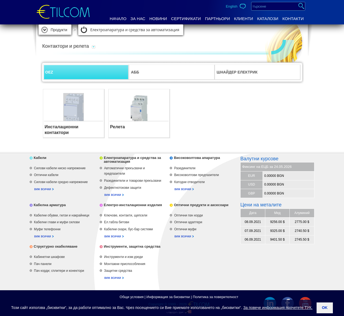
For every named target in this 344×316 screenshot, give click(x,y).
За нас (138, 18)
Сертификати (186, 18)
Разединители (184, 168)
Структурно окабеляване (55, 246)
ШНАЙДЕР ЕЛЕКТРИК (237, 72)
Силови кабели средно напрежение (61, 182)
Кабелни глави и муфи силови (57, 222)
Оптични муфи (185, 229)
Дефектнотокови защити (122, 188)
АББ (135, 72)
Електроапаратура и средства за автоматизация (134, 29)
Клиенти (243, 18)
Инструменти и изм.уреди (123, 257)
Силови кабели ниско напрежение (60, 168)
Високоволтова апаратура (197, 158)
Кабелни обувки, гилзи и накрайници (61, 215)
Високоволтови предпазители (196, 175)
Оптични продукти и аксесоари (201, 205)
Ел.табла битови (116, 222)
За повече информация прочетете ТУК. (278, 307)
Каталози (267, 18)
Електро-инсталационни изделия (133, 205)
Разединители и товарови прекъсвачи (132, 181)
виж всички (42, 189)
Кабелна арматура (50, 205)
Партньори (217, 18)
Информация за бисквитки (168, 297)
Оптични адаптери (188, 222)
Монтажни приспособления (124, 264)
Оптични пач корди (188, 215)
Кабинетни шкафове (49, 257)
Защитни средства (118, 271)
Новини (158, 18)
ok (324, 307)
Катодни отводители (189, 182)
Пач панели (42, 264)
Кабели (40, 158)
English (232, 6)
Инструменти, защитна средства (132, 246)
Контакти (293, 18)
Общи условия (132, 297)
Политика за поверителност (215, 297)
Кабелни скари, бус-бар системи (128, 229)
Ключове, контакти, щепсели (125, 215)
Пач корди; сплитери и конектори (59, 271)
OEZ (49, 72)
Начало (118, 18)
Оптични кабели (46, 175)
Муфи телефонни (47, 229)
